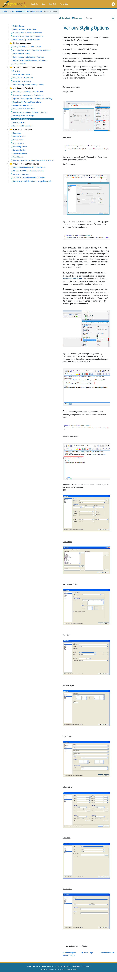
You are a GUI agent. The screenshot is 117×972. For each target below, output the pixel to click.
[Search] (98, 18)
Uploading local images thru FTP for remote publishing (31, 99)
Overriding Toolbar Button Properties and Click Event (30, 50)
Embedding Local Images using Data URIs (27, 92)
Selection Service (18, 150)
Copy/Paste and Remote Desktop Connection (28, 167)
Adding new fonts (18, 64)
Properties (16, 133)
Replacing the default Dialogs (22, 116)
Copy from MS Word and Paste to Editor (26, 102)
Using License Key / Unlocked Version (25, 40)
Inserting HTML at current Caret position (26, 33)
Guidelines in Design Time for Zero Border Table (29, 112)
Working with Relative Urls (21, 105)
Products (34, 4)
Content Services (18, 136)
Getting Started (17, 26)
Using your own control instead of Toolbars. (27, 57)
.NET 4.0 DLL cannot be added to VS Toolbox (28, 178)
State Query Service (19, 153)
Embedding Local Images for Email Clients (27, 95)
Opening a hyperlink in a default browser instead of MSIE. (32, 160)
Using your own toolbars (20, 54)
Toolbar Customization (20, 43)
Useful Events (17, 157)
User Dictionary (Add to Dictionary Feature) (27, 85)
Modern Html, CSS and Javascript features (27, 171)
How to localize (17, 122)
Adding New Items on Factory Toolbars (26, 47)
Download (64, 18)
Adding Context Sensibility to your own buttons (28, 60)
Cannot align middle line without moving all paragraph (31, 181)
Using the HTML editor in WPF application (27, 36)
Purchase (77, 18)
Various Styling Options (20, 119)
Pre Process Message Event (22, 126)
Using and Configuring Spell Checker (26, 67)
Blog (43, 4)
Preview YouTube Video (20, 174)
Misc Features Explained (21, 88)
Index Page (87, 953)
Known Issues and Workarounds (24, 164)
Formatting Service (19, 147)
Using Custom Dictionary (21, 81)
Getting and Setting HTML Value (23, 29)
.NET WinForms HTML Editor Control (27, 11)
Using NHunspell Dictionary (22, 78)
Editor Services (17, 143)
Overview (15, 71)
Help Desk (52, 4)
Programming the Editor (21, 129)
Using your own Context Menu (23, 109)
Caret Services (17, 140)
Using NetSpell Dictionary (21, 74)
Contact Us (64, 4)
